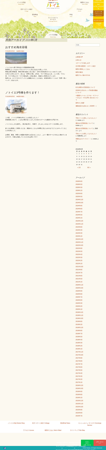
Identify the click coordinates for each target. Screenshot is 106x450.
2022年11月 (79, 242)
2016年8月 (79, 394)
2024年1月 (79, 218)
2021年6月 (79, 275)
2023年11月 (79, 224)
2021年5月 (79, 279)
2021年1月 (79, 282)
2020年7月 (79, 297)
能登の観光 (21, 51)
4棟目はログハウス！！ (83, 139)
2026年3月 (79, 187)
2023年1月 (79, 236)
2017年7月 (79, 364)
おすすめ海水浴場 (16, 47)
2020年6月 (79, 300)
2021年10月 (79, 266)
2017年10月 (79, 355)
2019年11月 (79, 315)
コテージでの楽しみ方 (83, 63)
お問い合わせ (99, 442)
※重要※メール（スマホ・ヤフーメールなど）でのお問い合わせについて (87, 98)
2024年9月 (79, 205)
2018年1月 (79, 349)
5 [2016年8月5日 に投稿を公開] (86, 153)
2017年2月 (79, 379)
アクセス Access (28, 430)
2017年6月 (79, 367)
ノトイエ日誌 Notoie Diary (16, 423)
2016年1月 (79, 397)
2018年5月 (79, 336)
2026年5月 (79, 184)
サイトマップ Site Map (77, 430)
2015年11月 (79, 403)
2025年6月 (79, 193)
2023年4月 (79, 230)
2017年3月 (79, 376)
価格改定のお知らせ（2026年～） (86, 106)
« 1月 (79, 167)
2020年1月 (79, 309)
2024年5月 (79, 215)
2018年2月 (79, 346)
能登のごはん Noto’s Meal (53, 430)
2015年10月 (79, 406)
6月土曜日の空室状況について (85, 87)
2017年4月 (79, 373)
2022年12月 (79, 239)
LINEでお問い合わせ (87, 443)
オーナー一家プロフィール (98, 13)
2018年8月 (79, 330)
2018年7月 (79, 333)
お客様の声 (79, 57)
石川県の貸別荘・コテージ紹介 (86, 66)
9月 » (89, 167)
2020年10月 (79, 288)
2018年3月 (79, 342)
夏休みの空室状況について (84, 123)
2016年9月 (79, 391)
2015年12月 (79, 400)
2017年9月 (79, 358)
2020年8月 (79, 294)
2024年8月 (79, 208)
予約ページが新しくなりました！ (86, 118)
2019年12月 (79, 312)
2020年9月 (79, 291)
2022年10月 (79, 245)
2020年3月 (79, 303)
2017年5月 (79, 370)
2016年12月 (79, 385)
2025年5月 (79, 196)
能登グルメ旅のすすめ (83, 75)
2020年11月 (79, 285)
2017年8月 (79, 361)
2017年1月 (79, 382)
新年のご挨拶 (80, 103)
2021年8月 (79, 269)
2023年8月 (79, 227)
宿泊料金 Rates (65, 423)
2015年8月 (79, 413)
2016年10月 (79, 388)
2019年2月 (79, 324)
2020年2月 (79, 306)
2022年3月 (79, 257)
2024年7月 (79, 212)
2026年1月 (79, 190)
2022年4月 (79, 254)
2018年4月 (79, 339)
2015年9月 (79, 409)
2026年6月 (79, 181)
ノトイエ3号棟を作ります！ (22, 92)
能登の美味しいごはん (83, 69)
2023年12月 (79, 221)
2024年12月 (79, 199)
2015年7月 (79, 416)
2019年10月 (79, 318)
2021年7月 (79, 272)
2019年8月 (79, 321)
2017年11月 (79, 352)
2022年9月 (79, 248)
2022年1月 (79, 263)
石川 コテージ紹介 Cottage (40, 423)
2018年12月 (79, 327)
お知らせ (78, 60)
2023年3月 (79, 233)
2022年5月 (79, 251)
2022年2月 (79, 260)
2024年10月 (79, 202)
